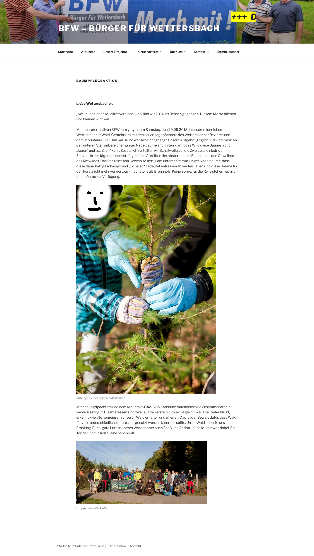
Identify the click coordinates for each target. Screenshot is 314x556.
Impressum (118, 546)
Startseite (65, 52)
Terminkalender (228, 52)
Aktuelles (88, 52)
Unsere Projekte (117, 52)
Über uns (178, 52)
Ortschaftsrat (150, 52)
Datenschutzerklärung (90, 546)
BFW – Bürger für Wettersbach (139, 28)
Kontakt (202, 52)
